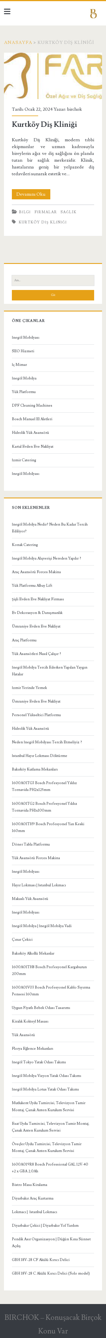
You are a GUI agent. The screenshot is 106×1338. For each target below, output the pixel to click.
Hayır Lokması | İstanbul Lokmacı (39, 885)
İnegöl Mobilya (24, 378)
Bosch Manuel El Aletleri (32, 419)
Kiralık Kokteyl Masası (30, 1021)
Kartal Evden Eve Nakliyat (32, 446)
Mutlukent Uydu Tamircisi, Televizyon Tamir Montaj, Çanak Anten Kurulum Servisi (48, 1106)
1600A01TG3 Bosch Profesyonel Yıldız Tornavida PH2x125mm (44, 786)
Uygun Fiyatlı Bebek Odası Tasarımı (41, 1008)
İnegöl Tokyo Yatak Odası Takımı (39, 1062)
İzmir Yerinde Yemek (29, 688)
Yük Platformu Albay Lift (32, 585)
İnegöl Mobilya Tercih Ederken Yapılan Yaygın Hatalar (49, 671)
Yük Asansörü (23, 1035)
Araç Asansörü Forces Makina (36, 572)
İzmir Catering (24, 460)
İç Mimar (19, 364)
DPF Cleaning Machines (32, 405)
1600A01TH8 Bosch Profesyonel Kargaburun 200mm (49, 970)
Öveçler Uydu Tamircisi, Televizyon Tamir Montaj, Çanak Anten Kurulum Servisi (46, 1147)
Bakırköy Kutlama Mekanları (35, 769)
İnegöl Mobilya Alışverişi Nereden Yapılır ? (46, 558)
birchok (74, 109)
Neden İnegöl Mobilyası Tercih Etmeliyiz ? (47, 742)
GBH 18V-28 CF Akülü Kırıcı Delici (41, 1260)
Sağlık (68, 212)
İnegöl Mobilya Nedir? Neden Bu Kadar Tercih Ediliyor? (50, 528)
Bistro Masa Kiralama (29, 1185)
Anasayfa (18, 42)
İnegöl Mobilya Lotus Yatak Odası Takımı (45, 1089)
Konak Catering (25, 545)
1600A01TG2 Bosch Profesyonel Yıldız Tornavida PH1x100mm (44, 807)
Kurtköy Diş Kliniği (53, 76)
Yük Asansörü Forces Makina (36, 858)
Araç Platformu (24, 640)
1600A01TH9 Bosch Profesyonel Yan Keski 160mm (48, 827)
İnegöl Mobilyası (25, 337)
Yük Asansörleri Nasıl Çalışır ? (36, 654)
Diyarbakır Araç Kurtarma (32, 1198)
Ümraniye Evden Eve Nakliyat (36, 626)
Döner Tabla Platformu (31, 844)
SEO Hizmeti (23, 351)
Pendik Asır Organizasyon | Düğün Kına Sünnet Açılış (51, 1242)
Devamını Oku (33, 194)
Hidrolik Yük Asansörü (30, 432)
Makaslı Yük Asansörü (30, 899)
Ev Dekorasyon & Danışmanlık (37, 613)
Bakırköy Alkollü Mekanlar (33, 953)
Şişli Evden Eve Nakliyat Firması (38, 599)
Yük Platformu (24, 392)
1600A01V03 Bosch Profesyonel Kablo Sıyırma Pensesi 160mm (51, 990)
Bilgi (25, 212)
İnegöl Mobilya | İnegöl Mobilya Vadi (42, 926)
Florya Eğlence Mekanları (32, 1048)
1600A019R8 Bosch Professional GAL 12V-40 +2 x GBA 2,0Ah (50, 1167)
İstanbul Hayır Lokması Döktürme (39, 756)
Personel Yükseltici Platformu (36, 715)
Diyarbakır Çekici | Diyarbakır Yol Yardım (45, 1225)
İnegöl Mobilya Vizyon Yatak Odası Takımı (46, 1076)
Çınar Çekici (22, 939)
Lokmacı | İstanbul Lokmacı (34, 1212)
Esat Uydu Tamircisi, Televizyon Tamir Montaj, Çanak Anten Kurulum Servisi (50, 1127)
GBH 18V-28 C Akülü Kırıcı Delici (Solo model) (51, 1273)
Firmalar (45, 212)
